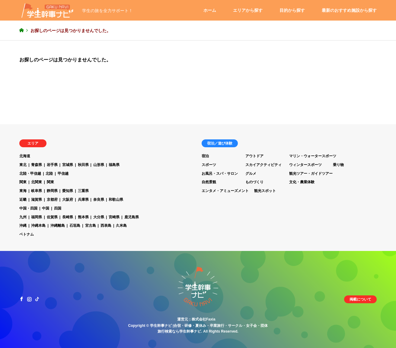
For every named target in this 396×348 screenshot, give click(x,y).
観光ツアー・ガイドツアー (311, 173)
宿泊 (205, 156)
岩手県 (52, 165)
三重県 (83, 191)
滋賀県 (36, 199)
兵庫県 (83, 199)
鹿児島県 (131, 217)
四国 (57, 208)
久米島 (121, 225)
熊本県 (83, 217)
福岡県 (36, 217)
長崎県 (67, 217)
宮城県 (67, 165)
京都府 (52, 199)
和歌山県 (116, 199)
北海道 (24, 156)
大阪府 (67, 199)
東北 (23, 165)
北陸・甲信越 (30, 173)
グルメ (250, 173)
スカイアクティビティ (263, 165)
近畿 (23, 199)
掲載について (360, 299)
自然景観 (209, 182)
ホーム (209, 10)
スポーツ (209, 165)
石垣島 (74, 225)
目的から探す (292, 10)
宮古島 (90, 225)
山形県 (98, 165)
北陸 (49, 173)
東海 (23, 191)
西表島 (106, 225)
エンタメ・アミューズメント (225, 191)
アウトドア (254, 156)
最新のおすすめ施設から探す (349, 10)
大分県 (98, 217)
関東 (23, 182)
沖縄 (23, 225)
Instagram (29, 299)
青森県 (36, 165)
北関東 (36, 182)
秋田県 (83, 165)
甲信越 (63, 173)
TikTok (37, 299)
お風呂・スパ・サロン (220, 173)
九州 (23, 217)
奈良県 (98, 199)
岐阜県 (36, 191)
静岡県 (52, 191)
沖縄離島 (57, 225)
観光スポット (265, 191)
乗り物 (338, 165)
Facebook (21, 299)
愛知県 (67, 191)
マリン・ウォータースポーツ (312, 156)
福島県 (114, 165)
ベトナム (26, 234)
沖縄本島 (38, 225)
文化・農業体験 (302, 182)
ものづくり (254, 182)
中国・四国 (28, 208)
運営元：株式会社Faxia (196, 319)
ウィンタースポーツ (305, 165)
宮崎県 (114, 217)
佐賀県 (52, 217)
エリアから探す (248, 10)
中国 (45, 208)
